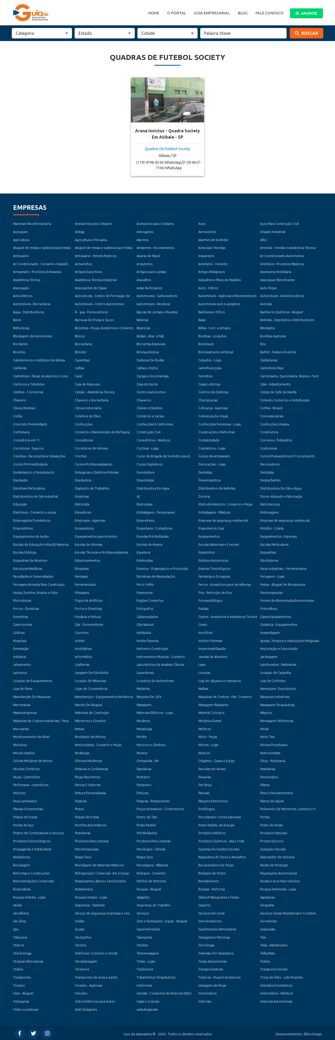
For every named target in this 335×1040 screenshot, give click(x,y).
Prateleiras (82, 832)
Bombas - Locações (212, 336)
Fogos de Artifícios (89, 599)
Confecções (83, 423)
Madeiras (143, 688)
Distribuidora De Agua (153, 488)
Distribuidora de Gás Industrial (35, 496)
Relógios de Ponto (212, 871)
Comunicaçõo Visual (213, 416)
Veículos (81, 991)
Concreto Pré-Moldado (30, 423)
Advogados (145, 232)
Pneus (79, 808)
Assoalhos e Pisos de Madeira (219, 280)
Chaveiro (19, 399)
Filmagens (82, 592)
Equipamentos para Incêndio (96, 536)
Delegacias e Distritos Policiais (97, 472)
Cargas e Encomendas (153, 376)
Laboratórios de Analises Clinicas (160, 664)
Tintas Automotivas (212, 960)
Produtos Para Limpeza (91, 840)
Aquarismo (206, 256)
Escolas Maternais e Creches (218, 543)
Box (263, 343)
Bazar (202, 320)
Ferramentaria (85, 584)
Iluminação (21, 648)
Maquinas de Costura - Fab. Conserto (225, 695)
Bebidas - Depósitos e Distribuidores (286, 320)
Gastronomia (22, 624)
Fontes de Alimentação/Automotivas (287, 599)
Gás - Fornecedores (89, 624)
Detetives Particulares (29, 488)
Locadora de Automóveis (155, 679)
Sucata (79, 928)
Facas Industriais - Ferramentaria (283, 568)
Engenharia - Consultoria (154, 528)
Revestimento (208, 880)
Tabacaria (20, 935)
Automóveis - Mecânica (153, 303)
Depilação (20, 479)
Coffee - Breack (271, 408)
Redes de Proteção (274, 864)
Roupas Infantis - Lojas (29, 895)
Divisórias (82, 496)
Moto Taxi (267, 735)
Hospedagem (270, 632)
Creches (81, 456)
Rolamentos (84, 888)
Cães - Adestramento (275, 383)
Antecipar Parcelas (211, 247)
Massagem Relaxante (213, 704)
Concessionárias (271, 416)
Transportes (22, 976)
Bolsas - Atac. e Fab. (151, 336)
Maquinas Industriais (274, 695)
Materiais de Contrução (92, 712)
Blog (243, 13)
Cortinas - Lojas (148, 448)
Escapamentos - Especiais (278, 536)
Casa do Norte (147, 383)
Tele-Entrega (22, 951)
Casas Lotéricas (209, 383)
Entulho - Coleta (272, 528)
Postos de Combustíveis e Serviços (38, 832)
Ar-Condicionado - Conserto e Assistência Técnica (49, 263)
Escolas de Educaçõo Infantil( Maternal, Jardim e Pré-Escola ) (57, 543)
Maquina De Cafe (149, 695)
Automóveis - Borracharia (31, 303)
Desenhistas (145, 479)
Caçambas (82, 359)
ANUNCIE (306, 13)
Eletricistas (144, 503)
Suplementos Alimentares (217, 928)
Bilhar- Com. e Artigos (214, 327)
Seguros (204, 904)
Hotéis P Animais (210, 639)
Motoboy (20, 744)
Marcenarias (21, 704)
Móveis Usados (24, 752)
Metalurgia (144, 728)
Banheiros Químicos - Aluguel (281, 312)
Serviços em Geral (211, 911)
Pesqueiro (144, 784)
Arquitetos (145, 263)
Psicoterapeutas (86, 848)
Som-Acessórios (209, 920)
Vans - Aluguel (23, 991)
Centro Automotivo (151, 392)
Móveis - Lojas (208, 744)
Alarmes (142, 240)
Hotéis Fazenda (148, 639)
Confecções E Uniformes (155, 423)
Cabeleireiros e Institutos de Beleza (39, 359)
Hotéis (79, 639)
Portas (265, 815)
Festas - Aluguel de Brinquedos (282, 584)
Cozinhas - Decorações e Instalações (39, 456)
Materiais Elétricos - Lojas (155, 712)
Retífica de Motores (151, 880)
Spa (15, 928)
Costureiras (268, 448)
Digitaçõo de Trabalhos (92, 488)
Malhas (203, 688)
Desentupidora (209, 479)
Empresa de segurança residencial (223, 519)
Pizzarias (81, 800)
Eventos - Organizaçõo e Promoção (162, 568)
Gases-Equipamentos (275, 615)
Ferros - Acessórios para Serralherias (224, 584)
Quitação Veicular (273, 848)
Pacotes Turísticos (26, 768)
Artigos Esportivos (88, 272)
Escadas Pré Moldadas (153, 536)
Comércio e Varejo (150, 416)
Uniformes (144, 984)
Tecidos (80, 944)
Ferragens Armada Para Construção (39, 584)
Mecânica (143, 719)
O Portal (176, 13)
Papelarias (144, 768)
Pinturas (142, 792)
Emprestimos (22, 528)
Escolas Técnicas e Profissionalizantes (101, 552)
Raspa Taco (83, 855)
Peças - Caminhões (26, 775)
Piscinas (203, 792)
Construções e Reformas (216, 432)
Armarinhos (83, 263)
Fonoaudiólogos (210, 599)
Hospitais (19, 639)
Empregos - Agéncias (90, 519)
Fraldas (203, 608)
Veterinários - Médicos (276, 991)
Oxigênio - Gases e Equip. (216, 759)
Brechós (19, 352)
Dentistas (205, 472)
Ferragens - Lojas (272, 576)
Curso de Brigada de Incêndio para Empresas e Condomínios (181, 456)
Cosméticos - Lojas (211, 448)
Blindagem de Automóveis (32, 336)
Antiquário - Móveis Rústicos (95, 256)
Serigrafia (267, 904)
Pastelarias (267, 768)
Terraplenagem (86, 960)
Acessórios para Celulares (93, 223)
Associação (21, 287)
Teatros (18, 944)
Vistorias (204, 1000)
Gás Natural (145, 624)
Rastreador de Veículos (277, 855)
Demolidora (145, 472)
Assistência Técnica (26, 280)
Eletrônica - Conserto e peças (34, 512)
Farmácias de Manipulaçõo (156, 576)
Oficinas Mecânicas (88, 759)
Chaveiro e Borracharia (91, 399)
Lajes (201, 664)
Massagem (144, 704)
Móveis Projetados (273, 744)
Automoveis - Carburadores (157, 296)
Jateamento (22, 664)
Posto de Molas (271, 824)
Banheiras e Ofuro (211, 312)
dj (138, 496)
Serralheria (21, 911)
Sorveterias (268, 920)
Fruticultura (268, 608)
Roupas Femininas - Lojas (278, 888)
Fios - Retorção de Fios (215, 592)
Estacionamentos (87, 559)
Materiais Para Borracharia (32, 223)
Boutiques (206, 343)
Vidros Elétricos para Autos (94, 1000)
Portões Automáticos (90, 824)
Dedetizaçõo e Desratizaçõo (33, 472)
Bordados (20, 343)
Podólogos (206, 808)
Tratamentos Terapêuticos (156, 976)
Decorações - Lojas (212, 463)
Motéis (142, 735)
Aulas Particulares (149, 287)
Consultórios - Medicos (153, 439)
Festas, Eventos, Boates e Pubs (35, 592)
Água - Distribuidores (28, 312)
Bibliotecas (21, 327)
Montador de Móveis (90, 735)
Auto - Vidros (207, 287)
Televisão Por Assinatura (215, 951)
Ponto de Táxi (147, 815)
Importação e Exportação (278, 648)
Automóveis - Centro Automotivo (99, 303)
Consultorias (84, 439)
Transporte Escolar (274, 968)
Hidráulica (144, 632)
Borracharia (83, 343)
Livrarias (204, 672)
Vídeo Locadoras (25, 1008)
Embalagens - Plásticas (214, 512)
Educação (20, 503)
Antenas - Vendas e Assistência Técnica (287, 247)
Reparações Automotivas (278, 871)
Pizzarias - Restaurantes (153, 800)
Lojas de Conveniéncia (91, 688)
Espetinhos (206, 552)
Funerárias (20, 615)
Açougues (20, 232)
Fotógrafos (145, 608)
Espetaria (143, 552)
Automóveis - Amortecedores (282, 296)
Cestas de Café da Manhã (278, 392)
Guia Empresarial (212, 13)
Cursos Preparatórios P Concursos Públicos (291, 456)
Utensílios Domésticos (276, 984)
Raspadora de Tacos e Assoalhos (221, 855)
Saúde (17, 904)
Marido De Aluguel (88, 704)
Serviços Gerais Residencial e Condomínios (291, 911)
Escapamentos (208, 536)
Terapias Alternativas (28, 960)
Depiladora (83, 479)
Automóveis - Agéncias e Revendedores (227, 296)
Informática (83, 655)
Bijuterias (143, 327)
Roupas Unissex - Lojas (91, 895)
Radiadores (21, 855)
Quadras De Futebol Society (218, 848)
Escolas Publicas (24, 552)
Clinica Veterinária (88, 408)
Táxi (263, 935)
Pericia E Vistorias (87, 784)
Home (153, 13)
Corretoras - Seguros (28, 448)
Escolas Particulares (274, 543)
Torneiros (82, 968)
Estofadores (269, 559)
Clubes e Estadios (149, 408)
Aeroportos (207, 232)
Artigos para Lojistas (151, 272)
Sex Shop (19, 920)
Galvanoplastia (147, 615)
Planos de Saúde (272, 800)
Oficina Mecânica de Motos (32, 759)
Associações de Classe (91, 287)
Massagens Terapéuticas (277, 704)
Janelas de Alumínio (212, 655)
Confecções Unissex (274, 423)
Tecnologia (206, 944)
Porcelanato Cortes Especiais (219, 815)
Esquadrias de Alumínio (30, 559)
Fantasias (81, 576)
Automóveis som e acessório (219, 303)
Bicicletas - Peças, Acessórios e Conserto (104, 327)
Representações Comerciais (33, 880)
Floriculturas (22, 599)
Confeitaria (21, 432)
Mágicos (266, 712)
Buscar (306, 33)
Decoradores (270, 463)
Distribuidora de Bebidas (216, 488)
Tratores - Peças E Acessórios (219, 976)
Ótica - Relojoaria (272, 759)
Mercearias (21, 728)
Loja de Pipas (22, 688)
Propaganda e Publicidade (32, 848)
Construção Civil (148, 432)
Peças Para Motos (87, 775)
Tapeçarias (144, 935)
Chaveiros (144, 399)
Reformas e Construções (31, 871)
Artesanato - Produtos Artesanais (37, 272)
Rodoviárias (21, 888)
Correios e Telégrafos (276, 439)
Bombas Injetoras (273, 336)
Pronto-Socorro (271, 840)
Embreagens (269, 512)
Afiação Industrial (272, 232)
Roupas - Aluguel (149, 888)
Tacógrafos (83, 935)
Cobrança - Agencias (212, 408)
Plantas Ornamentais (28, 808)
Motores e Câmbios (151, 744)
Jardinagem (268, 655)
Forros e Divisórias (88, 608)
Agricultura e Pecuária (91, 240)
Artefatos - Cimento (213, 263)
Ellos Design (313, 1032)
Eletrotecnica (270, 503)
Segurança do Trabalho (153, 904)
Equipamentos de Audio (31, 536)
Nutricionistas (270, 752)
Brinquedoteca (148, 352)
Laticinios (20, 672)
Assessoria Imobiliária (275, 272)
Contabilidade (208, 439)
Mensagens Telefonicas (276, 719)
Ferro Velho (145, 584)
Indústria (19, 655)
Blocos (80, 336)
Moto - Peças (207, 735)
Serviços (143, 911)
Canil (78, 376)
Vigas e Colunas (148, 1000)
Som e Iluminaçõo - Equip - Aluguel (162, 920)
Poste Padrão (146, 824)
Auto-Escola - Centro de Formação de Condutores (111, 296)
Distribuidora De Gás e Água (280, 488)
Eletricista (82, 503)
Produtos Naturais (273, 832)
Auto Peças (268, 287)
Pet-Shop (204, 784)
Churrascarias (208, 399)
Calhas (79, 368)
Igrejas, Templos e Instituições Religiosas (289, 639)
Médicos (204, 728)
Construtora (269, 432)
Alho (263, 240)
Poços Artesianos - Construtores (160, 808)
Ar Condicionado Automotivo (282, 256)
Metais (79, 728)
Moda (264, 728)
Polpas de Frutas (25, 815)
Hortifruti (205, 632)
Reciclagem (21, 864)
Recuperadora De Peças (215, 864)
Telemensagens (148, 951)
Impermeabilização (212, 648)
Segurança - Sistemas (90, 904)
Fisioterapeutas (271, 592)
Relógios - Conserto (151, 871)
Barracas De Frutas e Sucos (94, 320)
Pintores (19, 792)
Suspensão (267, 928)
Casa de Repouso (87, 383)
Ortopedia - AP (147, 759)
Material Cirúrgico (211, 712)
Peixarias (204, 775)
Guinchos (81, 632)
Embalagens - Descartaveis (156, 512)
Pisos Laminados (25, 800)
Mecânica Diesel (209, 719)
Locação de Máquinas (90, 679)
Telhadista (267, 951)
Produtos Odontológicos (31, 840)
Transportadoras (210, 968)
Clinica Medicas (24, 408)
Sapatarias (267, 895)
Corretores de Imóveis (91, 448)
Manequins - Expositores (277, 688)
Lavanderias (145, 672)
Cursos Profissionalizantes (93, 463)
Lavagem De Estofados (91, 672)
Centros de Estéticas (213, 392)
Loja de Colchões (272, 679)
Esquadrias (268, 552)
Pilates (265, 784)
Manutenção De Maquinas (32, 695)
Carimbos (205, 376)
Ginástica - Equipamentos (278, 624)
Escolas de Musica (149, 543)
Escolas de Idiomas (88, 543)
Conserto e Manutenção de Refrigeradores (106, 432)
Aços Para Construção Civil (279, 223)
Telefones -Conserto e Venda (96, 951)
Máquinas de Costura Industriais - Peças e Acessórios (51, 719)
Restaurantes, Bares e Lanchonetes (100, 880)
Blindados (267, 327)
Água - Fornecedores (91, 312)
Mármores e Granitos (90, 719)
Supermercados (148, 928)
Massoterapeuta (24, 712)
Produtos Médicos (211, 832)
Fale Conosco (269, 13)
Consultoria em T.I (26, 439)
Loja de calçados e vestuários (219, 679)
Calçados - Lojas (209, 359)
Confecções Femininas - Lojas (219, 423)
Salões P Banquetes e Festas (218, 895)
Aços (201, 223)
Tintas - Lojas (146, 960)
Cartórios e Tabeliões (28, 383)
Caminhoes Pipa (271, 368)
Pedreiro (143, 775)
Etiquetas (82, 568)
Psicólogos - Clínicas (151, 848)
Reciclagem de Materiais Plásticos (99, 864)
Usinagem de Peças (212, 984)
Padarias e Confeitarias (91, 768)
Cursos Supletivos (149, 463)
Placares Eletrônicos (213, 800)
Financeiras (145, 592)
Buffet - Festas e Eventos (278, 352)
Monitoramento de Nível (31, 735)
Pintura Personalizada (90, 792)
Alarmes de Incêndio (213, 240)
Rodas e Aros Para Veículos (279, 880)
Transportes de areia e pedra (96, 976)
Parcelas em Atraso (212, 768)
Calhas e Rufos (147, 368)
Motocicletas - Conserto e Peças (98, 744)
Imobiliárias (83, 648)
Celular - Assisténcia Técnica (95, 392)
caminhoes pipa (209, 368)
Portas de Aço (23, 824)
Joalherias (82, 664)
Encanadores (84, 528)
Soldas (79, 920)
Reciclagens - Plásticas (152, 864)
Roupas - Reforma (211, 888)
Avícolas (266, 303)
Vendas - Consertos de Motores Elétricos (166, 991)
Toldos (265, 960)
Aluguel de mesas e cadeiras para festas (41, 247)
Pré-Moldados (147, 832)
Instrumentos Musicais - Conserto (161, 655)
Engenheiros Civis (211, 528)
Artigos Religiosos (211, 272)
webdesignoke (147, 1008)
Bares (17, 320)
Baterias (142, 320)
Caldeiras (19, 368)
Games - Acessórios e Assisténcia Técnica (227, 615)
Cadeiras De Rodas (150, 359)
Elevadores (83, 512)
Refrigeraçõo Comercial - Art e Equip (102, 871)
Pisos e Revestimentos (276, 792)
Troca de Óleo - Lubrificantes (281, 976)
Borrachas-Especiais (151, 343)
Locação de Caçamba (275, 672)
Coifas (17, 416)
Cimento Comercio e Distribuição (284, 399)
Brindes (80, 352)
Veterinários (207, 991)
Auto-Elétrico (23, 296)
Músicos (204, 752)
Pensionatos (269, 775)
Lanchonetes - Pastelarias (278, 664)
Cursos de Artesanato (214, 456)
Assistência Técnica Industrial (95, 280)
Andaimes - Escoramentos (155, 247)
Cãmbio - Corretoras (28, 392)
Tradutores (145, 968)
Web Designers (86, 1008)
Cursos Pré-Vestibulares (30, 463)
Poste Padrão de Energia (216, 824)
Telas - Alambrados (273, 944)
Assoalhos (144, 280)
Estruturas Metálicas (27, 568)
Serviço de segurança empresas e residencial (107, 911)
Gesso (202, 624)
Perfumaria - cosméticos (30, 784)
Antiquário (21, 256)
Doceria (204, 496)
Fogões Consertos (150, 599)
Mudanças (82, 752)
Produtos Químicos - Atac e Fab (221, 840)
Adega (79, 232)
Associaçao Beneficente (277, 280)
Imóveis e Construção (152, 648)
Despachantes (270, 479)
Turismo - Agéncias (88, 984)
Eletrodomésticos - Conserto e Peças (225, 503)
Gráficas (19, 632)
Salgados (143, 895)
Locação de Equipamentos (32, 679)
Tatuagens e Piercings (214, 935)
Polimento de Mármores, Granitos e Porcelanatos (296, 808)
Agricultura (21, 240)
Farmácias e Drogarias (214, 576)
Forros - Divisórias (26, 608)
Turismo (19, 984)
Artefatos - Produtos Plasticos (282, 263)
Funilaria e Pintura (88, 615)
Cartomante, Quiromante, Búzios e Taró (289, 376)
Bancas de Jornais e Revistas (157, 312)
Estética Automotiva (213, 559)
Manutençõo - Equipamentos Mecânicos (104, 695)
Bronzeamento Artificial (215, 352)
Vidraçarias (21, 1000)
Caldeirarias (268, 359)
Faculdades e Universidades (33, 576)
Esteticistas (145, 559)
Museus (142, 752)
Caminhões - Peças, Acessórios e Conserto (43, 376)
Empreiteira (145, 519)
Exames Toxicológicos (214, 568)
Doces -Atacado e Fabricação (281, 496)
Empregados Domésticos (31, 519)
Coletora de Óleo (88, 416)
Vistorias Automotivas (276, 1000)
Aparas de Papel (148, 256)
